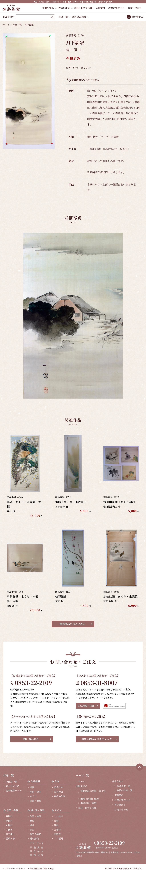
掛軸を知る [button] (48, 8)
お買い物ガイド (116, 8)
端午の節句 (35, 834)
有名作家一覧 (123, 786)
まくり (84, 67)
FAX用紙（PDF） (87, 705)
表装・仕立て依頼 (83, 8)
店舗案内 (100, 8)
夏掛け (9, 820)
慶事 (32, 820)
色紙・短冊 (35, 792)
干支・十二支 (36, 843)
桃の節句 (34, 838)
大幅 (56, 820)
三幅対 (57, 829)
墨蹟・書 (10, 838)
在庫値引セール (14, 790)
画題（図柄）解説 (89, 799)
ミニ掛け (58, 816)
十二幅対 (58, 838)
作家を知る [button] (64, 8)
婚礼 (32, 825)
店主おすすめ (12, 786)
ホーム (6, 24)
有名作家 (58, 792)
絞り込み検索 (79, 16)
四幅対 (57, 834)
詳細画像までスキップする (85, 79)
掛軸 (32, 787)
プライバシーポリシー (15, 868)
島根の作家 (59, 796)
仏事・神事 (35, 816)
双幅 (56, 825)
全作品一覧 (11, 781)
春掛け (9, 816)
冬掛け (9, 829)
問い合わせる (31, 739)
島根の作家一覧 (125, 790)
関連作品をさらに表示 (72, 624)
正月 (32, 829)
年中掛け (10, 834)
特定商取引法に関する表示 (42, 868)
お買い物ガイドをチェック (96, 739)
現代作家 (58, 787)
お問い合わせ (134, 8)
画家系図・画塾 (88, 803)
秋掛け (9, 825)
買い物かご (137, 16)
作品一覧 (63, 16)
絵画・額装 (35, 800)
